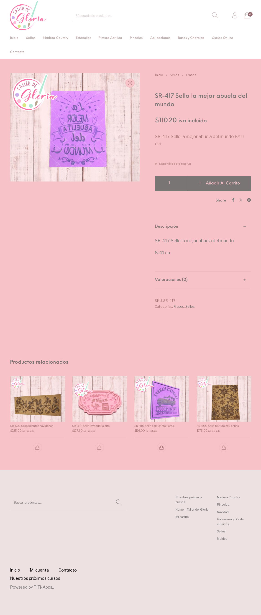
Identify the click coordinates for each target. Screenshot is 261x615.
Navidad (223, 512)
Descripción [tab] (166, 227)
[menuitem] (14, 38)
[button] (37, 447)
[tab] (203, 245)
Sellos (174, 75)
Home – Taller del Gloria (192, 509)
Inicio (159, 75)
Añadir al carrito (223, 183)
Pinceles (223, 504)
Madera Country (228, 497)
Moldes (222, 538)
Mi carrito (182, 517)
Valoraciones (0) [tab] (171, 280)
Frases (191, 75)
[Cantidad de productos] (171, 183)
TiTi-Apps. (43, 587)
